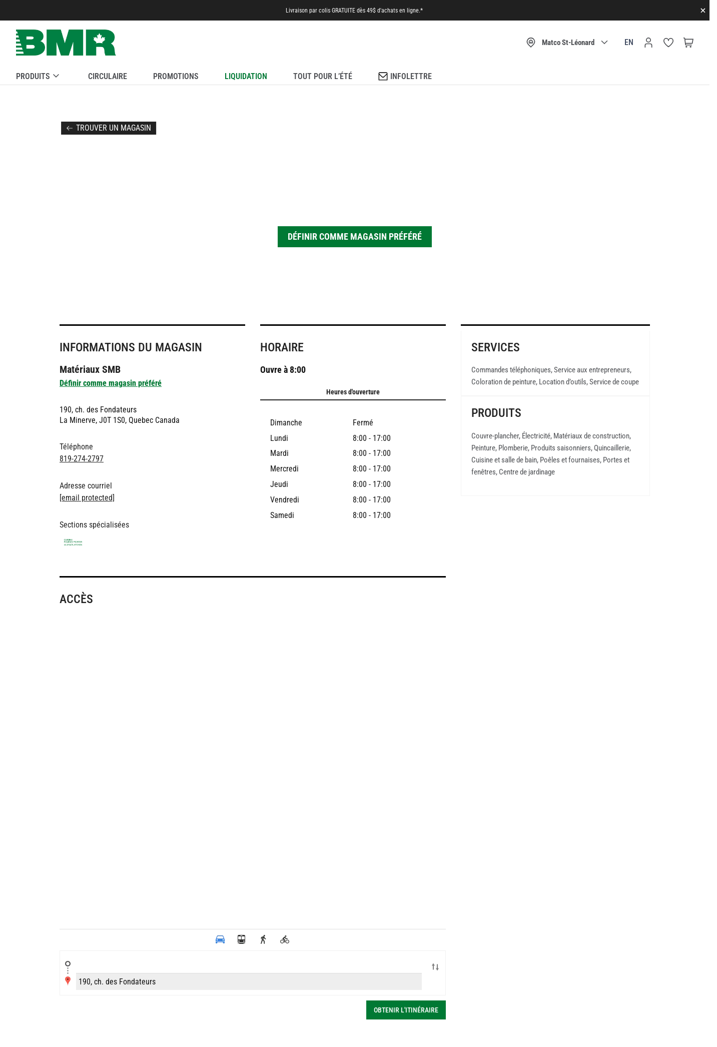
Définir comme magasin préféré (355, 236)
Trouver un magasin (113, 128)
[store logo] (66, 43)
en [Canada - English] (628, 42)
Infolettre (405, 76)
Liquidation (246, 76)
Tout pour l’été (322, 76)
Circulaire (107, 76)
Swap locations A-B (435, 968)
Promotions (176, 76)
